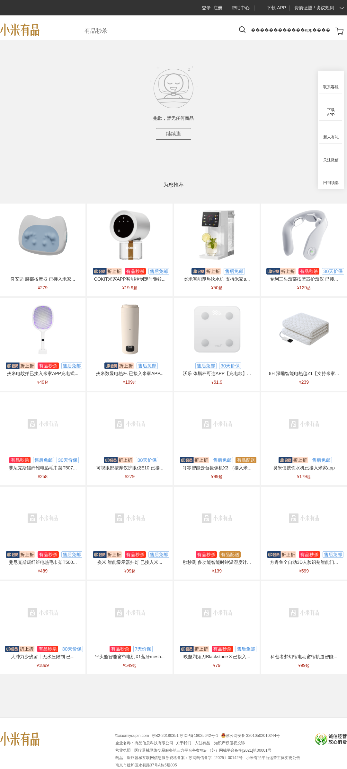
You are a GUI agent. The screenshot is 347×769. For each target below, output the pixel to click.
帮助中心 (241, 7)
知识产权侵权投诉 (229, 743)
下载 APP (271, 8)
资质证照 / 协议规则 (314, 7)
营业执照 (123, 750)
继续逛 (173, 133)
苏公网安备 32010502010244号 (253, 735)
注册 (217, 7)
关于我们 (184, 743)
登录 (206, 7)
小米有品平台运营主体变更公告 (273, 758)
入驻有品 (203, 743)
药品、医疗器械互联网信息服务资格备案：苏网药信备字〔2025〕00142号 (179, 758)
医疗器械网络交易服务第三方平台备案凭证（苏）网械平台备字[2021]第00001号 (202, 750)
